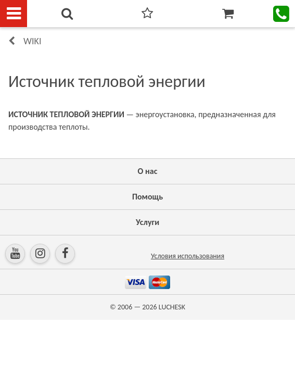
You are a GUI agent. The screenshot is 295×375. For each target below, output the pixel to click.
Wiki (32, 41)
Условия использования (187, 256)
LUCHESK (172, 307)
